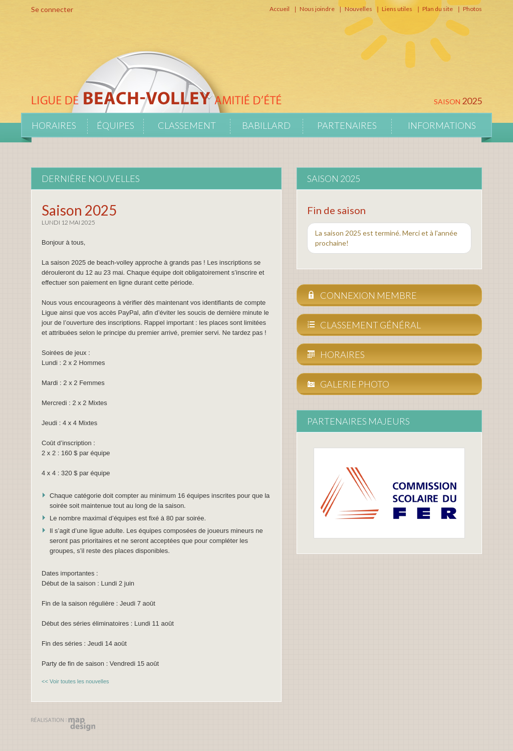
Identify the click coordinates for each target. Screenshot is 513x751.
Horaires (54, 125)
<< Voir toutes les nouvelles (75, 681)
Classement (187, 125)
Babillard (266, 125)
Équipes (115, 125)
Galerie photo (348, 384)
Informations (442, 125)
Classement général (364, 324)
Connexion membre (362, 295)
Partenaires (347, 125)
